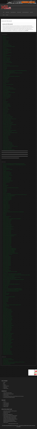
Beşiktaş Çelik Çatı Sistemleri (7, 320)
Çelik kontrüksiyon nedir (6, 86)
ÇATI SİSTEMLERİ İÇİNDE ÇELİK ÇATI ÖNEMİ (10, 271)
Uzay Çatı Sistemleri (6, 297)
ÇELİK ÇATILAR (5, 272)
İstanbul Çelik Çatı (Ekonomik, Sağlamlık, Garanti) (10, 132)
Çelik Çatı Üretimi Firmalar (7, 141)
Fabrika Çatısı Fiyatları (6, 109)
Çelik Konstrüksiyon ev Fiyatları (7, 62)
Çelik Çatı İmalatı (5, 110)
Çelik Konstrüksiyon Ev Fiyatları (7, 254)
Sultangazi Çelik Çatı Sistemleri (7, 347)
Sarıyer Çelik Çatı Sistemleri (7, 343)
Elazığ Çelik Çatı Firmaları (6, 133)
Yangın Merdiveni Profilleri (7, 115)
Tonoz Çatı (4, 39)
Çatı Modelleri (5, 68)
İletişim (4, 382)
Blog (4, 383)
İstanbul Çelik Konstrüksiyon (7, 52)
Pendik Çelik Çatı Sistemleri (7, 341)
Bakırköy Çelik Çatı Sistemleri (7, 317)
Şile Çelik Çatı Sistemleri (6, 348)
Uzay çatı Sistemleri (6, 294)
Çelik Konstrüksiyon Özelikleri (7, 219)
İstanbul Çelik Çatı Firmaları (7, 94)
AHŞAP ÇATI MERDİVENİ (7, 193)
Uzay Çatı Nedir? (5, 107)
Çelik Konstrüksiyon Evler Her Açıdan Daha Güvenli (10, 253)
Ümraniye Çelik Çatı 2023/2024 (7, 142)
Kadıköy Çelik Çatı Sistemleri (7, 335)
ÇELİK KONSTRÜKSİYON (7, 55)
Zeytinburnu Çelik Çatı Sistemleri (8, 354)
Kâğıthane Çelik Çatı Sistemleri (7, 336)
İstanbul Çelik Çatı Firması (7, 129)
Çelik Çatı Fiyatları (5, 137)
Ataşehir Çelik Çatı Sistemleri (7, 312)
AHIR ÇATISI (5, 67)
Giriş (3, 12)
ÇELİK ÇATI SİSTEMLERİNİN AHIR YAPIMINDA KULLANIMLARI (12, 72)
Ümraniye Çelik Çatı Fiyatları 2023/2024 (9, 363)
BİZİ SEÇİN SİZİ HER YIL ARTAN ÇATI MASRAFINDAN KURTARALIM (13, 279)
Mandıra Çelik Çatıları (6, 305)
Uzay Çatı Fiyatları (5, 300)
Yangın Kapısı (19, 12)
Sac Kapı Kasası (5, 79)
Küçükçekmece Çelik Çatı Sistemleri (8, 339)
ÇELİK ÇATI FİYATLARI (6, 59)
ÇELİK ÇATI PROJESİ (6, 75)
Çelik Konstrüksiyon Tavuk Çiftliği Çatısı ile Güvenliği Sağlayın (12, 218)
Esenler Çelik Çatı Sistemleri (7, 328)
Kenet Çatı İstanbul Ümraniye (7, 131)
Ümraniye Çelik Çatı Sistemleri (7, 351)
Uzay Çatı (4, 38)
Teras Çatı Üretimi (5, 98)
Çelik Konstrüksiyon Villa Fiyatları (8, 180)
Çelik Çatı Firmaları (5, 48)
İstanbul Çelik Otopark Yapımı (7, 147)
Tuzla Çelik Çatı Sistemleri (7, 350)
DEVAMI (27, 30)
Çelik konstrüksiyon (6, 40)
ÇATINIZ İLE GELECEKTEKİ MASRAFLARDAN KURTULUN (12, 277)
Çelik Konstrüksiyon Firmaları (7, 45)
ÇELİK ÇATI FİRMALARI (6, 91)
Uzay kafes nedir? (5, 286)
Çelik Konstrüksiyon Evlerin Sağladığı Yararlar (9, 248)
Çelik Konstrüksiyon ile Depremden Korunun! (9, 234)
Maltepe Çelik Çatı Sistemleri (7, 340)
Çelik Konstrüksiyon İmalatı (7, 179)
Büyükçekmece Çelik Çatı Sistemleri (8, 325)
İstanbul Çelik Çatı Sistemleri (7, 310)
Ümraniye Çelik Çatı (6, 93)
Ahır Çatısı (4, 83)
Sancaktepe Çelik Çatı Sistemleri (8, 342)
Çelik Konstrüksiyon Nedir (7, 222)
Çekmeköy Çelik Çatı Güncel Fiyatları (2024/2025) (10, 146)
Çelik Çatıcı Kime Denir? (6, 114)
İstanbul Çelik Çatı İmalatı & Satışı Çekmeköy (9, 130)
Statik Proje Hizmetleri (6, 168)
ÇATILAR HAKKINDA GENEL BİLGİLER (9, 71)
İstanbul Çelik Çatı (5, 53)
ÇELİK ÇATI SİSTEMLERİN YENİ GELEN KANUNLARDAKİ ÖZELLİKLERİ (13, 163)
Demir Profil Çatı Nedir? (6, 103)
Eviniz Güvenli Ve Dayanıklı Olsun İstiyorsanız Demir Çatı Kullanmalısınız (13, 211)
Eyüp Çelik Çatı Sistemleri (6, 331)
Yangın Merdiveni (13, 12)
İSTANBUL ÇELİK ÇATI (6, 44)
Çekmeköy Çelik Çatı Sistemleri (7, 327)
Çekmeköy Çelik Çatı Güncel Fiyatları (8, 359)
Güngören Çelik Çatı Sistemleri (7, 334)
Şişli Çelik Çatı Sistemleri (6, 349)
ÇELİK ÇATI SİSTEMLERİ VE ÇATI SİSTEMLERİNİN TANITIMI (12, 288)
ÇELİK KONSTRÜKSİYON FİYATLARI (8, 235)
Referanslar (4, 165)
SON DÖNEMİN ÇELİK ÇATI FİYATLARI (9, 92)
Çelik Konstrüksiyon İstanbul (7, 224)
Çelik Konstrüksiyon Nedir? (7, 106)
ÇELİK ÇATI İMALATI (6, 60)
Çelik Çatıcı (4, 85)
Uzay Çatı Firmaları (5, 301)
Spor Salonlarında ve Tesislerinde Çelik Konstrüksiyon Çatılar (12, 304)
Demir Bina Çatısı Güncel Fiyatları (8, 116)
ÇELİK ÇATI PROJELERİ (7, 24)
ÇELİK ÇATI (5, 47)
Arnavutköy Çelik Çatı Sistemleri (7, 311)
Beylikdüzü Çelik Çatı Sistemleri (7, 323)
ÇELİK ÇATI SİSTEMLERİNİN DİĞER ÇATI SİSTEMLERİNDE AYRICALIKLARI (14, 164)
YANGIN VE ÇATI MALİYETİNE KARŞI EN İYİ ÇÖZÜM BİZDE (12, 273)
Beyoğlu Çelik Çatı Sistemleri (7, 324)
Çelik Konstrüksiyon (25, 12)
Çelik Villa (4, 215)
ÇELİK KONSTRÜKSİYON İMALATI (8, 226)
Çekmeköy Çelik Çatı (6, 139)
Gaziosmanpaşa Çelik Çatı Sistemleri (8, 333)
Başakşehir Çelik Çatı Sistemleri (7, 318)
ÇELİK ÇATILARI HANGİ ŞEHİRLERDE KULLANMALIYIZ (11, 76)
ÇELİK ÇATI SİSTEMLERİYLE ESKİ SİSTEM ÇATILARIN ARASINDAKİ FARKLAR (15, 70)
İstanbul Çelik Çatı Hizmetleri (7, 148)
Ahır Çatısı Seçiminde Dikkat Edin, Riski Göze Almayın (10, 187)
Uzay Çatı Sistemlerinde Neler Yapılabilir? (9, 46)
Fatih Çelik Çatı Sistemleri (6, 332)
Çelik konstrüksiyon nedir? (7, 223)
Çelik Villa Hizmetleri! (6, 77)
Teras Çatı (4, 99)
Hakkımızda (7, 12)
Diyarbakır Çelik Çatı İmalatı (7, 126)
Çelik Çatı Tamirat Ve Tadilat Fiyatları (8, 145)
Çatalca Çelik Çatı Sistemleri (7, 326)
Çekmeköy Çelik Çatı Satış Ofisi (7, 117)
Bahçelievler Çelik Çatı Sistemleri (8, 316)
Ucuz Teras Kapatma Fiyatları (7, 125)
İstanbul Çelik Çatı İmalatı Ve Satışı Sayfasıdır (9, 118)
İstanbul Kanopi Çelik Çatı (7, 95)
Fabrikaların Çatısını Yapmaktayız (7, 123)
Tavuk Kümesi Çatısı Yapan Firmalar (8, 84)
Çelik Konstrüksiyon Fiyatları (7, 178)
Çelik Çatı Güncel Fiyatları (6, 134)
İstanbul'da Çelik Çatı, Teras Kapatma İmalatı (9, 124)
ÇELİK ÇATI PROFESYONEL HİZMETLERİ (9, 278)
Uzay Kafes (4, 292)
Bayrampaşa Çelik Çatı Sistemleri (7, 319)
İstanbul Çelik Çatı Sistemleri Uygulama (9, 149)
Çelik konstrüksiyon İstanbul (7, 225)
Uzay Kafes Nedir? (5, 78)
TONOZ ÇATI (5, 303)
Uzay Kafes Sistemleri (6, 293)
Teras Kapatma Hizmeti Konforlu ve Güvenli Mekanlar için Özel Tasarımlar (13, 396)
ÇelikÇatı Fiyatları (5, 406)
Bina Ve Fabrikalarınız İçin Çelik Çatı (8, 122)
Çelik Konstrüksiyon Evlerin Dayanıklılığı (9, 250)
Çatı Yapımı (4, 69)
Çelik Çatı (31, 12)
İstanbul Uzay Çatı (5, 308)
